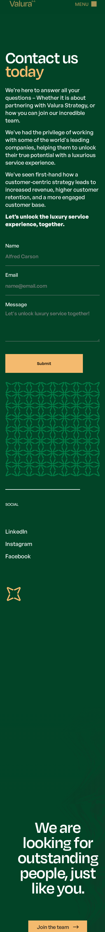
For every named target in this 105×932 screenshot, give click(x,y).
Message (16, 304)
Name (12, 245)
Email (11, 275)
